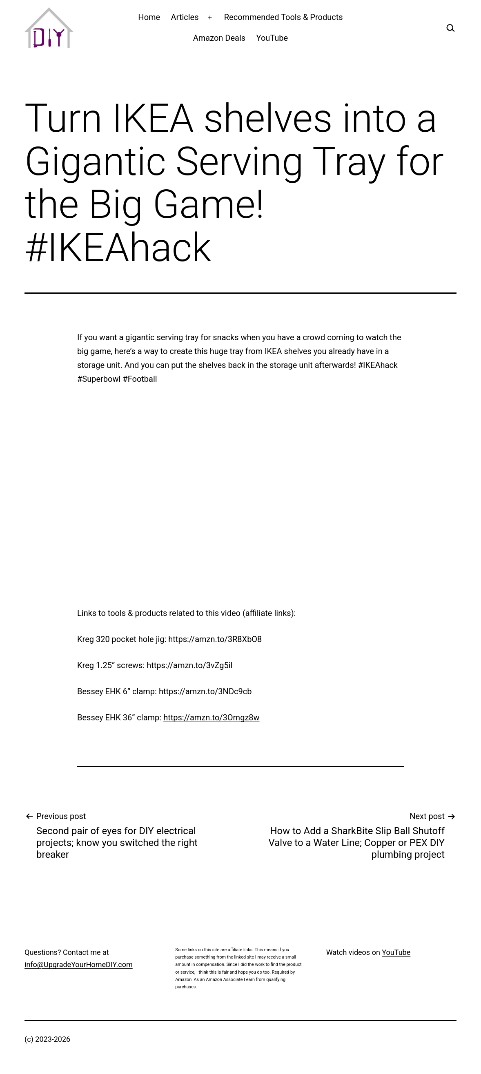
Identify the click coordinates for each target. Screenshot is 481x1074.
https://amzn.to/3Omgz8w (211, 717)
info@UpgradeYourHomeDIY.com (78, 964)
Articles (185, 17)
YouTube (272, 38)
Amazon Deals (219, 38)
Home (149, 17)
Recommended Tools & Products (283, 17)
